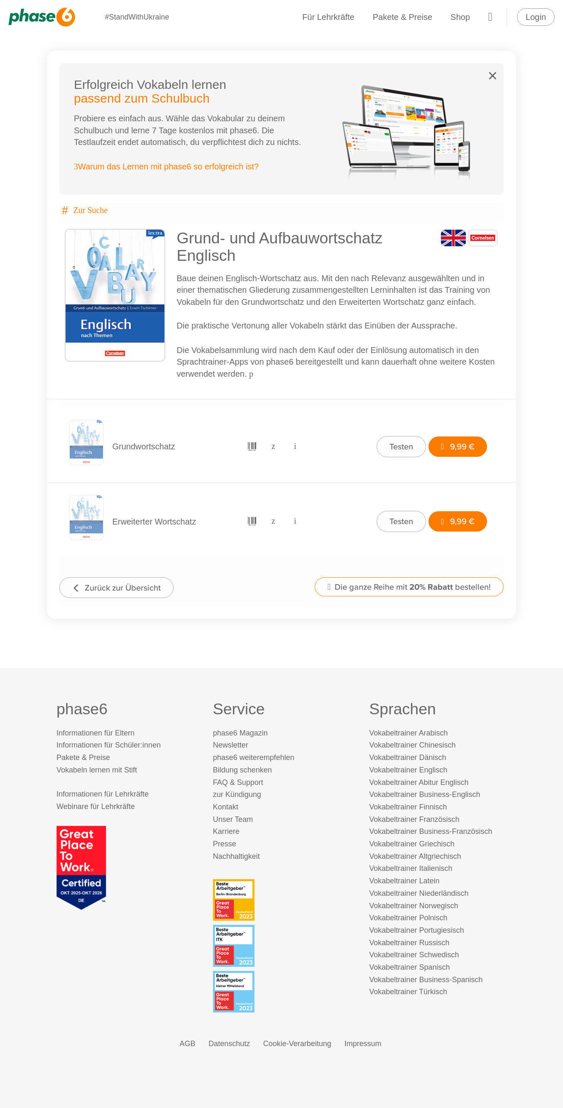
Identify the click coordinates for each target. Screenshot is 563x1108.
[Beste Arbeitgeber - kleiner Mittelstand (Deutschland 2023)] (283, 991)
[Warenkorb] (490, 17)
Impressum (362, 1043)
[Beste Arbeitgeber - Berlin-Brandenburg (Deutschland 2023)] (283, 900)
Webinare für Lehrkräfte (95, 806)
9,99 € (458, 446)
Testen (401, 446)
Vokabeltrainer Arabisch (408, 733)
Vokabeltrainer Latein (404, 881)
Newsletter (230, 745)
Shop (460, 17)
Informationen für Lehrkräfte (102, 794)
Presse (224, 844)
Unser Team (233, 819)
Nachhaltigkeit (236, 856)
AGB (188, 1043)
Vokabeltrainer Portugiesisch (416, 930)
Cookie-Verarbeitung (297, 1043)
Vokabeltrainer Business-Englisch (424, 794)
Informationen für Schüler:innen (108, 745)
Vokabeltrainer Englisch (408, 770)
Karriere (226, 831)
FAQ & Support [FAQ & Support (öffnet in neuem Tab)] (238, 782)
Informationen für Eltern (95, 733)
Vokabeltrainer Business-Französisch (430, 831)
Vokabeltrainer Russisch (409, 943)
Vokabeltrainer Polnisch (408, 918)
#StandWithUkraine (137, 17)
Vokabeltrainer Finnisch (408, 807)
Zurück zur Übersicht (116, 587)
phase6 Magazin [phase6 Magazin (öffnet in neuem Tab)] (240, 733)
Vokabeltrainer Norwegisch (413, 906)
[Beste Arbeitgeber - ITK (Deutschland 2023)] (283, 945)
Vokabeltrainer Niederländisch (418, 893)
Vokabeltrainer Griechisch (411, 844)
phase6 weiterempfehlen (253, 757)
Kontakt (225, 807)
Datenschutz (229, 1043)
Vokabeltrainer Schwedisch (414, 955)
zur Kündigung (237, 794)
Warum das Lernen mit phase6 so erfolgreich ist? (166, 166)
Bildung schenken (242, 770)
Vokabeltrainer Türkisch (408, 992)
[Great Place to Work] (81, 867)
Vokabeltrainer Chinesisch (412, 745)
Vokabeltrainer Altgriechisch (415, 856)
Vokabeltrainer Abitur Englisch (418, 782)
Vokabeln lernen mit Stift (96, 770)
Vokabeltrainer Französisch (414, 819)
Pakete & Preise (402, 17)
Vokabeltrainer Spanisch (409, 967)
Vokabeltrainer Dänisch (407, 757)
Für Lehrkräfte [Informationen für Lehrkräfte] (328, 17)
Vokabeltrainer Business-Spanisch (425, 980)
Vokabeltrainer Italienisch (410, 868)
